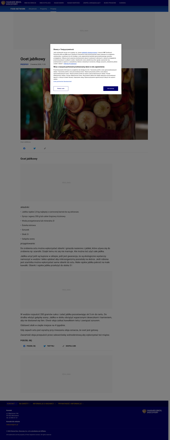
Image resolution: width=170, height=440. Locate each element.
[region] (85, 69)
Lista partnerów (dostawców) (63, 81)
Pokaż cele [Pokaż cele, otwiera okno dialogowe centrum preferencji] (60, 88)
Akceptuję (110, 88)
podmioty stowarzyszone (89, 52)
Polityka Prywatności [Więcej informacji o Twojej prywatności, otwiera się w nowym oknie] (70, 63)
